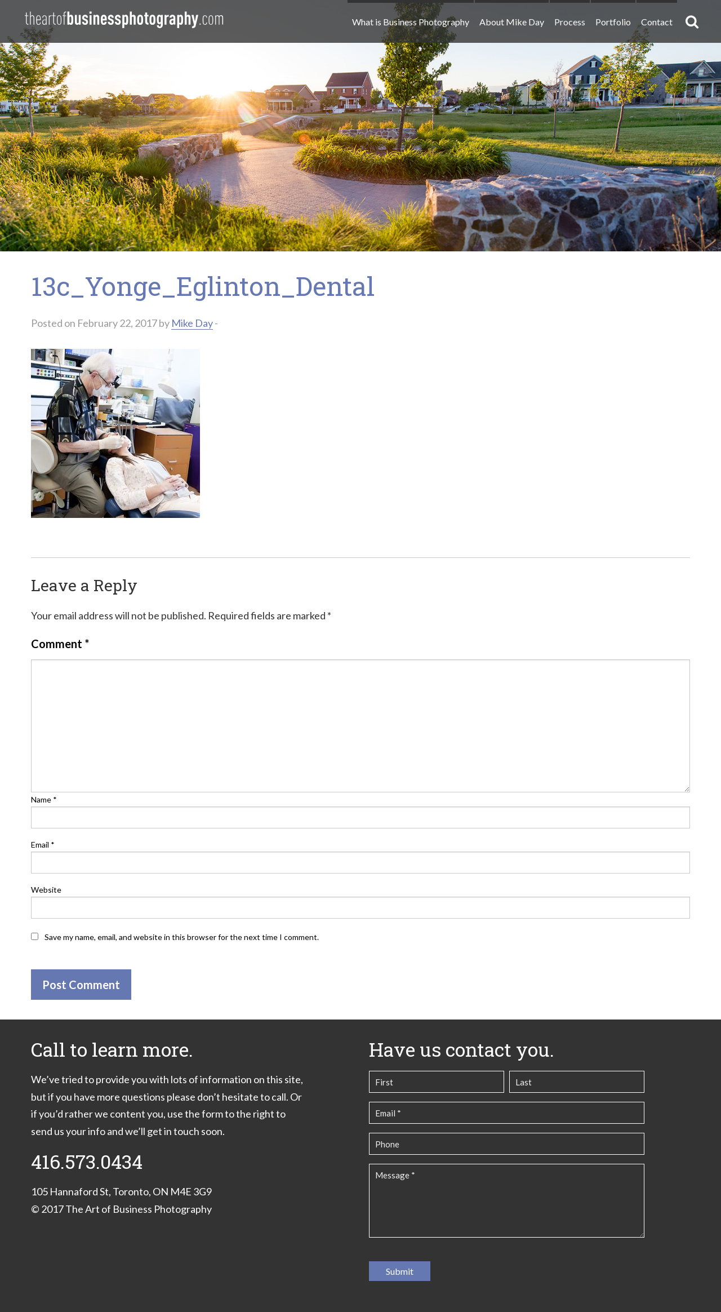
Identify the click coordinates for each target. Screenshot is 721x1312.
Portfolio (613, 21)
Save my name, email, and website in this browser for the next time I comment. (181, 937)
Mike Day (192, 323)
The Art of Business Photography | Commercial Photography (124, 19)
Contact (657, 21)
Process (569, 21)
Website (46, 889)
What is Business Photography (410, 21)
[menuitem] (410, 17)
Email (43, 844)
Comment (60, 643)
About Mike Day (511, 21)
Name (44, 799)
